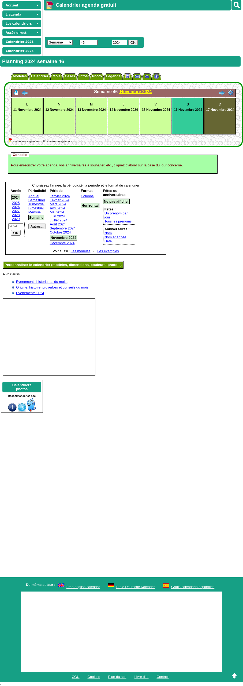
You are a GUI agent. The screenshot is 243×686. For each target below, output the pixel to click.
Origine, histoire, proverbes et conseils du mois (52, 287)
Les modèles (81, 251)
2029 (16, 219)
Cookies (94, 677)
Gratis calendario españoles (192, 587)
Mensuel (35, 212)
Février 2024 (59, 200)
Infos (83, 76)
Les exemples (108, 251)
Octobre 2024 (60, 232)
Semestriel (36, 200)
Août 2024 (58, 224)
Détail (108, 241)
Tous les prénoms (118, 221)
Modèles (20, 76)
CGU (76, 677)
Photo (97, 76)
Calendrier (39, 76)
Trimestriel (36, 204)
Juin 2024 (57, 216)
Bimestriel (36, 208)
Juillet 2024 (59, 220)
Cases (70, 76)
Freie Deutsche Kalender (135, 587)
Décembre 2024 (62, 243)
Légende (113, 76)
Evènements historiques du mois (41, 282)
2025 (16, 203)
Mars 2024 (58, 204)
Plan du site (117, 677)
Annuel (33, 196)
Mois (57, 76)
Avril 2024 (57, 208)
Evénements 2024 (30, 293)
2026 (16, 207)
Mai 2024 (57, 212)
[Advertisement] (121, 23)
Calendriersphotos (22, 387)
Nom (108, 233)
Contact (163, 677)
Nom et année (115, 237)
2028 (16, 215)
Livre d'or (141, 677)
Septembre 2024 (63, 228)
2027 (16, 211)
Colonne (87, 196)
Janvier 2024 (60, 196)
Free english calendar (83, 587)
